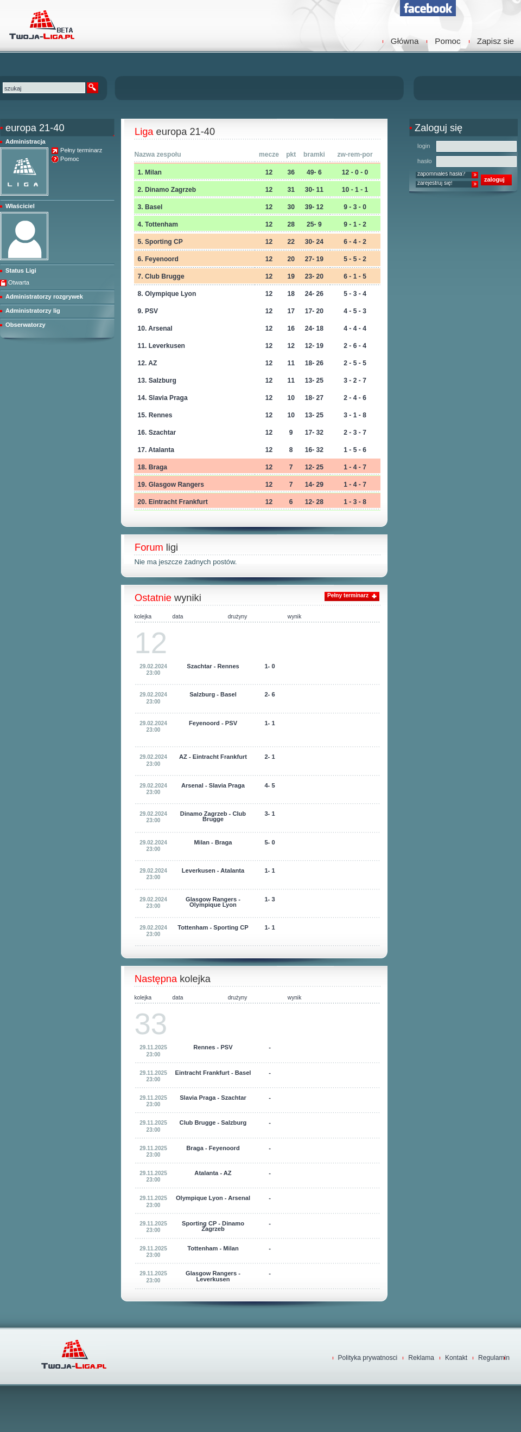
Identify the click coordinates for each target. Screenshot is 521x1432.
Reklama (421, 1358)
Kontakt (456, 1358)
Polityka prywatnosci (368, 1358)
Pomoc (447, 41)
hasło (424, 161)
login (423, 146)
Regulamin (494, 1358)
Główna (405, 41)
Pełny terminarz (81, 150)
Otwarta (18, 282)
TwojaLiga (40, 24)
